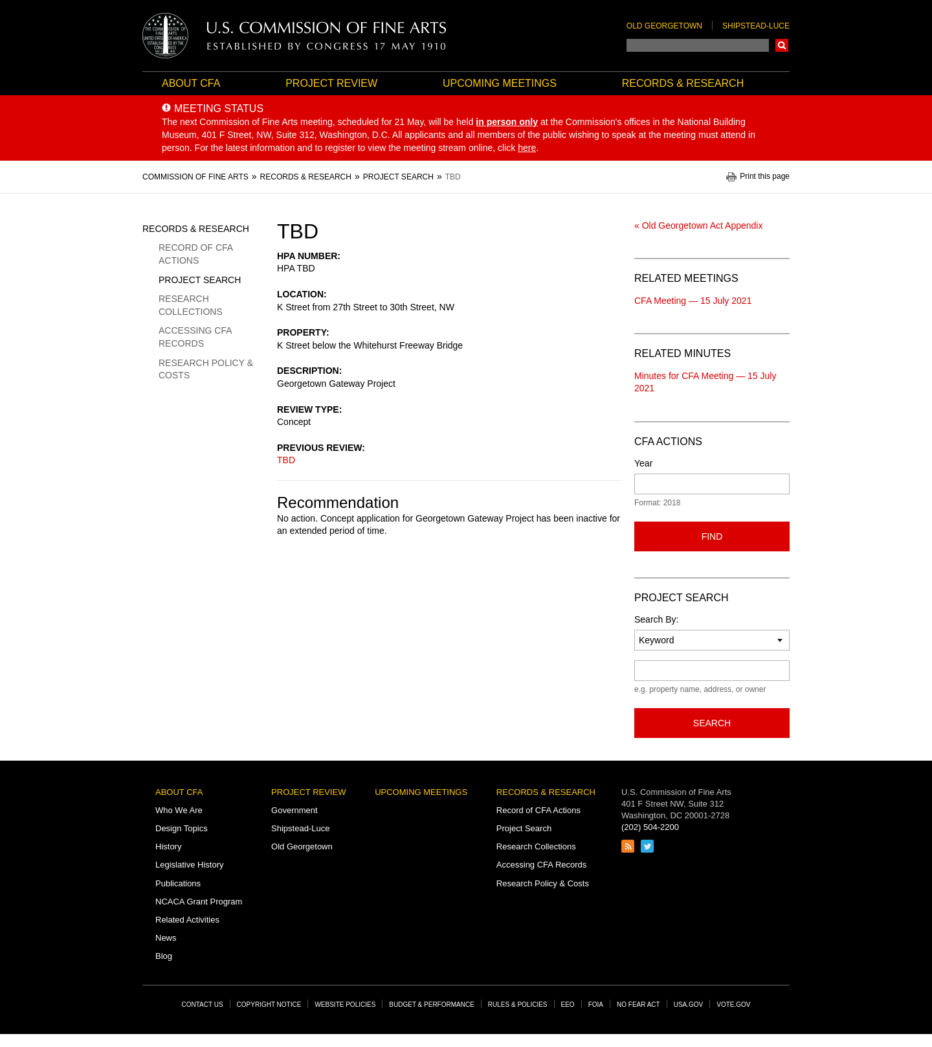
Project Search (200, 280)
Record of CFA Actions (195, 254)
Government (294, 810)
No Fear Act (638, 1004)
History (168, 846)
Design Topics (181, 828)
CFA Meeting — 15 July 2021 (692, 300)
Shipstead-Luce (756, 25)
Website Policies (345, 1004)
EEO (568, 1004)
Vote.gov (733, 1004)
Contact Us (202, 1004)
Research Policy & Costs (206, 369)
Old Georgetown (664, 25)
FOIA (595, 1004)
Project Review (331, 83)
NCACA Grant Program (198, 901)
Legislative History (189, 864)
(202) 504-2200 (650, 827)
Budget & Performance (431, 1004)
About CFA (191, 83)
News (166, 938)
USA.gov (689, 1004)
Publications (178, 883)
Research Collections (191, 305)
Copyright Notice (269, 1004)
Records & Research (683, 83)
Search (781, 45)
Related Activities (187, 920)
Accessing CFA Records (195, 337)
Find (712, 536)
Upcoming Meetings (500, 83)
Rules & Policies (518, 1004)
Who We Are (179, 810)
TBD (286, 460)
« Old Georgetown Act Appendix (698, 225)
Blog (163, 956)
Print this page (765, 176)
